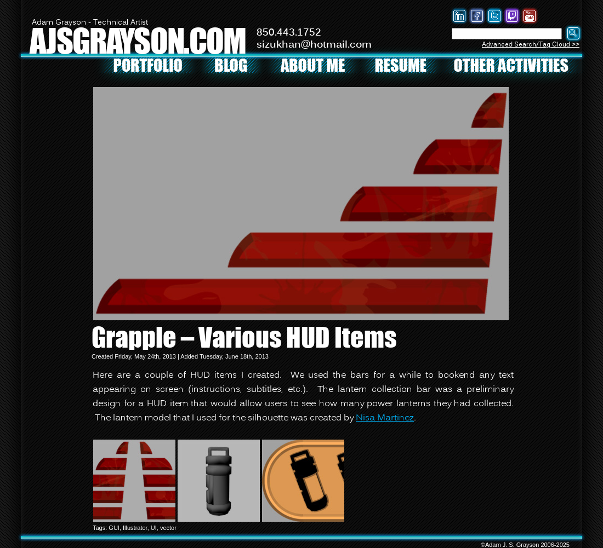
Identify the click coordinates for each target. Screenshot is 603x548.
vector (168, 527)
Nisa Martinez (385, 418)
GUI (114, 527)
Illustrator (135, 527)
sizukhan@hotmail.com (314, 45)
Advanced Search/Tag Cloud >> (530, 44)
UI (154, 527)
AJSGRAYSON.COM (138, 40)
